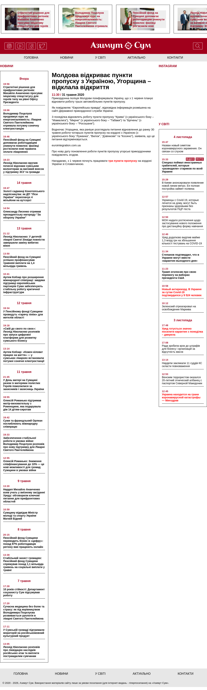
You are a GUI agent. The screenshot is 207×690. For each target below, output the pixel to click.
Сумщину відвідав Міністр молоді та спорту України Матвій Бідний (20, 515)
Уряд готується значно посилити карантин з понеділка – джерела (182, 331)
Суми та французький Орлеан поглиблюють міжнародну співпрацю (22, 423)
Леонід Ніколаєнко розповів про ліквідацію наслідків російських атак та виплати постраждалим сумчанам (21, 652)
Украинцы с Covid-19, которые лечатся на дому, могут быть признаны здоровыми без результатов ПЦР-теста (180, 204)
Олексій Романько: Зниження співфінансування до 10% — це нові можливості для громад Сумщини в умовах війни (23, 466)
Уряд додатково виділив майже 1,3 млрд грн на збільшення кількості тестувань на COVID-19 (182, 240)
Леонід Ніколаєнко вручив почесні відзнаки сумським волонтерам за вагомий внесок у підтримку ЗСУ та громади (23, 167)
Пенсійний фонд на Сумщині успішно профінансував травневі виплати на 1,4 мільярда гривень (22, 261)
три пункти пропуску (122, 160)
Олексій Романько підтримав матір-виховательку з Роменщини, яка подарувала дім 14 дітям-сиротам (22, 405)
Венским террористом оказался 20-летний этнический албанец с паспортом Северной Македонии (182, 379)
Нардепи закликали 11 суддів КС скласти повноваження (182, 364)
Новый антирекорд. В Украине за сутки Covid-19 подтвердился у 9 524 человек (182, 291)
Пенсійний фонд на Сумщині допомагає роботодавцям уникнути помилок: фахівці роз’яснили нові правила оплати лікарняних (149, 22)
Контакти (175, 57)
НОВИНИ (6, 66)
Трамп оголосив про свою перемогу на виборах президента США (179, 274)
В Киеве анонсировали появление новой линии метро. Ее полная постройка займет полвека (183, 185)
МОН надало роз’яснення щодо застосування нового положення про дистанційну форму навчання (182, 222)
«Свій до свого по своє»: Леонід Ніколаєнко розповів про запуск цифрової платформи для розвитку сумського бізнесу (21, 334)
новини (66, 57)
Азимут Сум (160, 683)
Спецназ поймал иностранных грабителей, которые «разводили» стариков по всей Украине (182, 167)
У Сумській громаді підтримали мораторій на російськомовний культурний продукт (23, 632)
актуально (136, 57)
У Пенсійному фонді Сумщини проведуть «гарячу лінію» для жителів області (23, 314)
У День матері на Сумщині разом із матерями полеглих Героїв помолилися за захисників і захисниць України (23, 385)
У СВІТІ (164, 123)
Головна (31, 57)
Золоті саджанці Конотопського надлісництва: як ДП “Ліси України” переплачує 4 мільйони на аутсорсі (23, 196)
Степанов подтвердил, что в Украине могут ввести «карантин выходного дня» (180, 257)
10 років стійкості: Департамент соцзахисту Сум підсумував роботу (24, 592)
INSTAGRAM (168, 66)
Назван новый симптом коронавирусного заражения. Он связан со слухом (182, 148)
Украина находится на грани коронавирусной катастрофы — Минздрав (181, 397)
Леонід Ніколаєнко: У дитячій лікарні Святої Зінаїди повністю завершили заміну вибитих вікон (24, 241)
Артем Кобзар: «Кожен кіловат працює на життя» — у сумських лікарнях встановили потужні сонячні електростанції (23, 356)
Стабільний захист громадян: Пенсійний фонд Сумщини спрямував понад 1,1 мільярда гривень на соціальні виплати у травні (24, 564)
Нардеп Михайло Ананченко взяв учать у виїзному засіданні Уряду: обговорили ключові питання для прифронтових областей (24, 495)
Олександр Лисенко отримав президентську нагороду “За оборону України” (22, 214)
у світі (100, 57)
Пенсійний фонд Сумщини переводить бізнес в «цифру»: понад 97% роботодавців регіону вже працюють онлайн (23, 542)
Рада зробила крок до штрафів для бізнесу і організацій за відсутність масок (181, 348)
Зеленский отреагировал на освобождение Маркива (179, 307)
